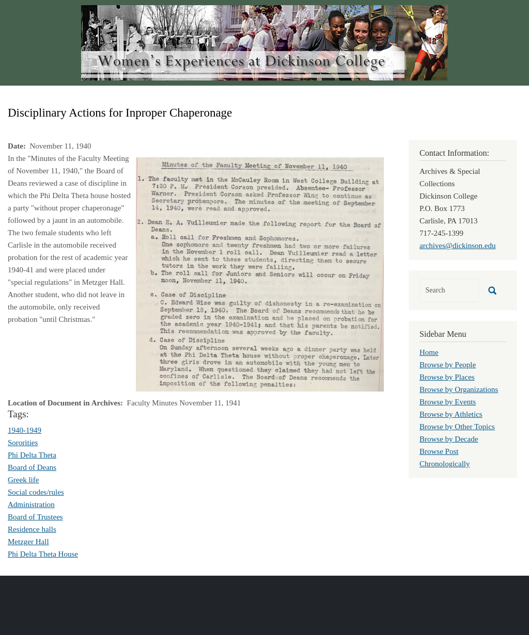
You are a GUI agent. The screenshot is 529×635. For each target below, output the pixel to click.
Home (429, 352)
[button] (260, 273)
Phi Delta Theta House (43, 554)
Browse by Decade (448, 439)
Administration (31, 504)
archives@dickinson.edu (457, 245)
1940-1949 (24, 430)
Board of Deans (32, 467)
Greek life (23, 480)
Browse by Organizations (458, 389)
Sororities (23, 442)
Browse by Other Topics (457, 426)
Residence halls (32, 529)
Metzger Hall (28, 542)
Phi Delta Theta (32, 455)
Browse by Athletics (451, 414)
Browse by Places (447, 377)
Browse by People (447, 365)
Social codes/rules (36, 492)
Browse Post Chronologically (444, 457)
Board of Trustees (35, 517)
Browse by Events (447, 402)
